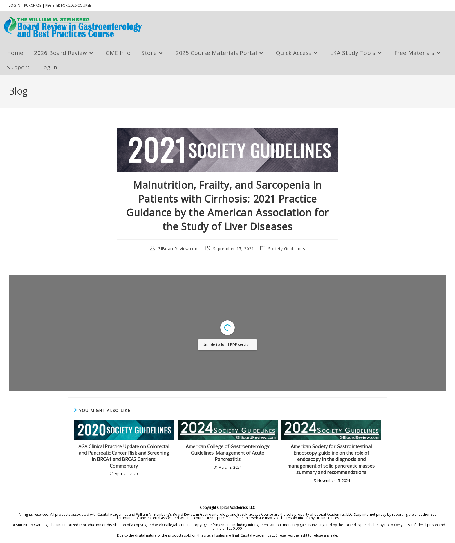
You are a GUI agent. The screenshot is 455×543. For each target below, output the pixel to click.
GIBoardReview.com (178, 248)
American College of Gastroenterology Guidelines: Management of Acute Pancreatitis (227, 453)
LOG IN (14, 5)
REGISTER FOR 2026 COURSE (68, 5)
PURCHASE (32, 5)
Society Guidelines (286, 248)
